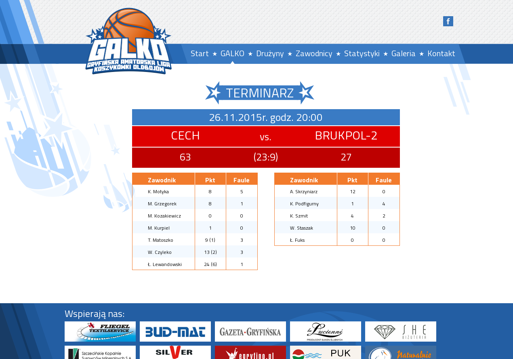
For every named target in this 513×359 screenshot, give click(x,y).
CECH (185, 135)
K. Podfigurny (304, 203)
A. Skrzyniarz (303, 191)
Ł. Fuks (297, 240)
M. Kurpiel (159, 228)
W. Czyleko (160, 252)
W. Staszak (301, 228)
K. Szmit (299, 216)
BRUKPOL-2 (346, 135)
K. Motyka (158, 191)
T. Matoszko (160, 240)
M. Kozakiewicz (164, 216)
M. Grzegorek (162, 203)
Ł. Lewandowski (165, 264)
